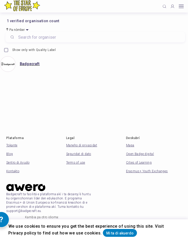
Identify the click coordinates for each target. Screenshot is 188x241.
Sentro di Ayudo (17, 162)
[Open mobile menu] (181, 6)
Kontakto (12, 171)
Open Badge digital (140, 154)
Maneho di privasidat (81, 145)
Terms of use (75, 162)
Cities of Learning (139, 162)
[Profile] (172, 6)
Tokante (11, 145)
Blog (9, 154)
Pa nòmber (17, 30)
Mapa (130, 145)
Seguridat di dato (78, 154)
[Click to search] (164, 6)
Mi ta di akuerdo (120, 233)
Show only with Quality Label (30, 50)
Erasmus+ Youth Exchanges (147, 171)
